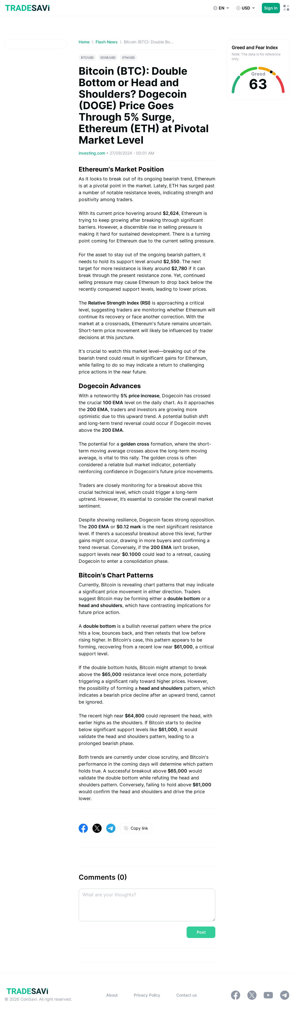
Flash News (107, 41)
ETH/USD (128, 57)
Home (84, 41)
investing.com (92, 153)
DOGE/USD (107, 57)
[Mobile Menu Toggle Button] (286, 8)
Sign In (271, 7)
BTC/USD (87, 57)
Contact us (186, 995)
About (112, 995)
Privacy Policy (147, 995)
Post (201, 932)
